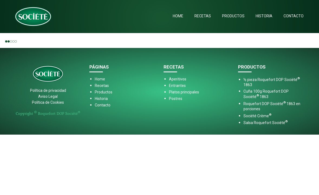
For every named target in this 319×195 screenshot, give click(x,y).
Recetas (202, 16)
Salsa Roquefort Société (265, 123)
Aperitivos (177, 79)
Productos (233, 16)
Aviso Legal (48, 96)
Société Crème (257, 116)
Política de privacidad (48, 90)
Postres (175, 98)
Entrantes (177, 85)
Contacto (294, 16)
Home (178, 16)
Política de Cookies (48, 102)
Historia (264, 16)
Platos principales (184, 92)
